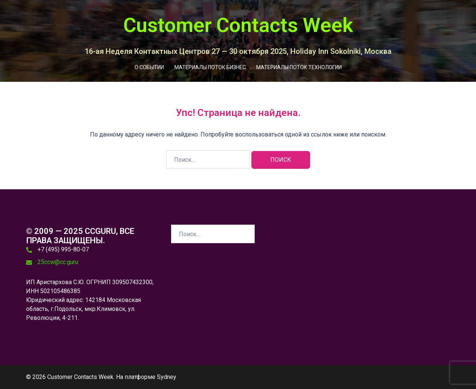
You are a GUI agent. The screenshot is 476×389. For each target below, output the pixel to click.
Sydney (166, 376)
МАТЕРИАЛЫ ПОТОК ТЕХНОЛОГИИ (299, 67)
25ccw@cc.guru (58, 262)
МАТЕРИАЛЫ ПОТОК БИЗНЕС (210, 67)
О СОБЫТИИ (149, 67)
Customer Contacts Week (238, 25)
